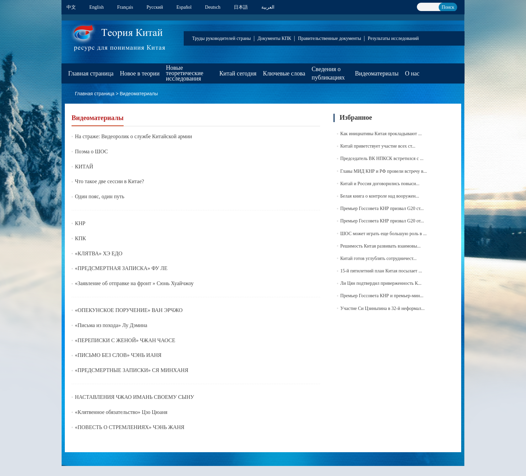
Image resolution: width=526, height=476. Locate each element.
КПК (80, 238)
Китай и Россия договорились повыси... (380, 183)
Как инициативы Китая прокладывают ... (381, 133)
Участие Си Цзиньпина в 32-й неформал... (382, 308)
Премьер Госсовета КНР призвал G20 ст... (382, 208)
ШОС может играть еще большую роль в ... (383, 233)
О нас (412, 73)
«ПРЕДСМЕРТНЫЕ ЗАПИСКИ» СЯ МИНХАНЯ (131, 370)
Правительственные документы (329, 38)
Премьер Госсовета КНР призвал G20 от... (382, 220)
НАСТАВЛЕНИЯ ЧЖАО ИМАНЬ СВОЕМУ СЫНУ (134, 397)
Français (125, 7)
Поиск (448, 7)
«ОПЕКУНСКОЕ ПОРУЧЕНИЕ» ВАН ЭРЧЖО (129, 310)
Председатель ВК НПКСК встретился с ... (382, 158)
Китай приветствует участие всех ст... (377, 146)
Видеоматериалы (377, 73)
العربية (267, 7)
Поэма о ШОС (91, 151)
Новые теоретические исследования (184, 73)
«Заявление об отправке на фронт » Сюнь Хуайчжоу (134, 283)
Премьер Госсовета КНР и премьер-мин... (382, 295)
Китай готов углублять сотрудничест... (378, 258)
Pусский (154, 7)
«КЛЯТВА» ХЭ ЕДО (98, 253)
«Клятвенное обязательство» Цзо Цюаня (121, 412)
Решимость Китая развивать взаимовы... (380, 246)
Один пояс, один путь (99, 196)
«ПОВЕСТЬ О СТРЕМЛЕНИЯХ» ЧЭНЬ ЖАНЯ (129, 427)
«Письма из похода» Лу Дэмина (111, 325)
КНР (80, 223)
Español (183, 7)
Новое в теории (140, 73)
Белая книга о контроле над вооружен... (379, 196)
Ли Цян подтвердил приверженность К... (381, 283)
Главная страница (91, 73)
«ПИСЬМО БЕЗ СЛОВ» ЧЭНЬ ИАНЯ (118, 355)
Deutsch (212, 7)
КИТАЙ (84, 166)
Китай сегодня (238, 73)
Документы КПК (274, 38)
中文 (71, 7)
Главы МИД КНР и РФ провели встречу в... (383, 171)
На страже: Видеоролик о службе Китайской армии (133, 136)
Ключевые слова (284, 73)
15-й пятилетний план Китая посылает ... (381, 270)
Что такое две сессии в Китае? (109, 181)
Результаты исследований (393, 38)
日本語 (241, 7)
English (96, 7)
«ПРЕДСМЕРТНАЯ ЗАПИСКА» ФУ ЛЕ (121, 268)
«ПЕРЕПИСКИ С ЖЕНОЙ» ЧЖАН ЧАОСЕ (125, 340)
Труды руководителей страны (221, 38)
